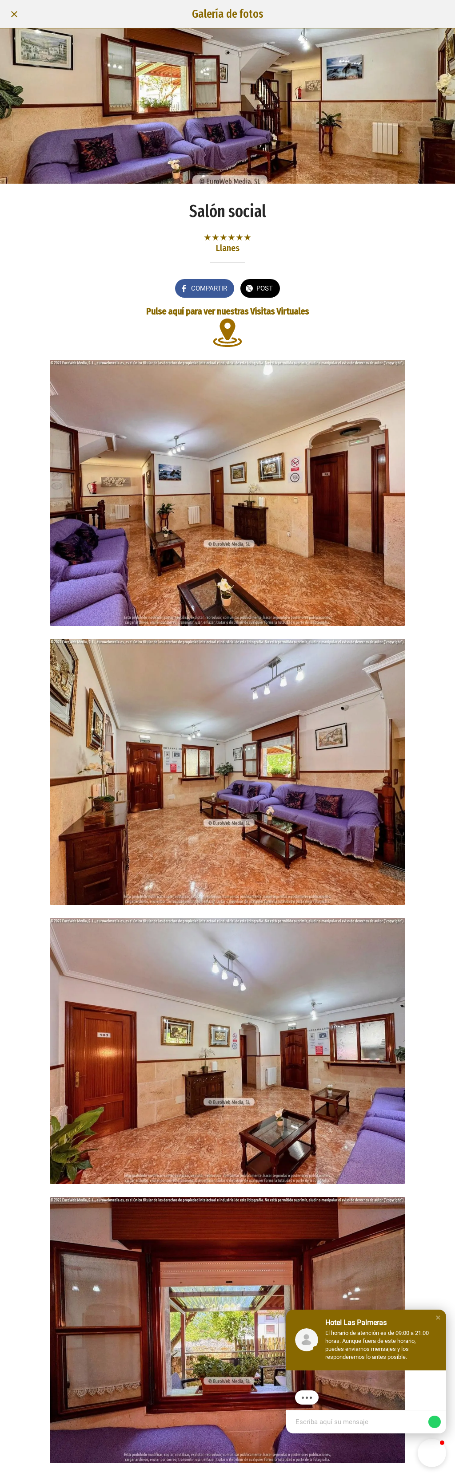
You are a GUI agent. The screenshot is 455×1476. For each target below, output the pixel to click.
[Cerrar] (14, 14)
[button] (438, 1317)
